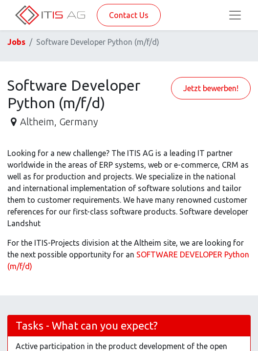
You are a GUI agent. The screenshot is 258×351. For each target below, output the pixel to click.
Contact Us (129, 15)
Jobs (16, 42)
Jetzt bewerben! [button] (210, 88)
